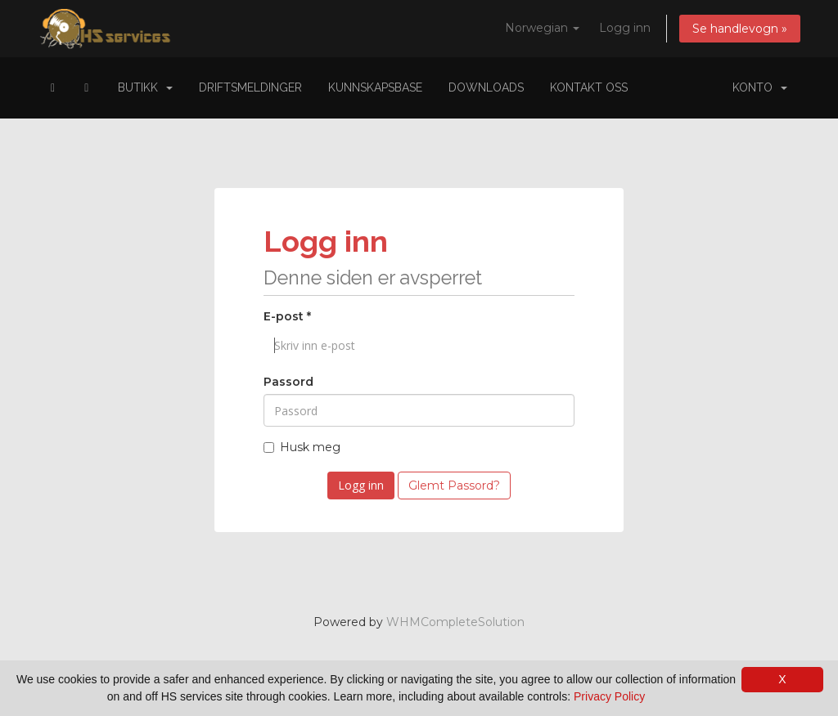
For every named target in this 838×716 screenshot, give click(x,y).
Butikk (145, 87)
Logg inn (625, 27)
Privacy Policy (609, 696)
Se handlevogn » (739, 28)
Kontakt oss (589, 87)
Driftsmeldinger (250, 87)
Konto (759, 87)
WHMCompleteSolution (455, 622)
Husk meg (302, 447)
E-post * (287, 316)
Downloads (486, 87)
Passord (288, 381)
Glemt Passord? (454, 485)
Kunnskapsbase (375, 87)
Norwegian (542, 27)
